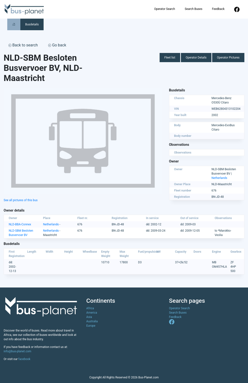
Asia (89, 317)
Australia (92, 321)
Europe (90, 325)
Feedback (218, 9)
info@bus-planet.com (17, 351)
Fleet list (169, 57)
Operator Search (164, 9)
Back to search (23, 45)
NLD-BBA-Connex (20, 224)
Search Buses (193, 9)
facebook (24, 359)
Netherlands (219, 178)
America (91, 312)
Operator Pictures (228, 57)
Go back (57, 45)
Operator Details (196, 57)
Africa (90, 308)
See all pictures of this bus (21, 200)
